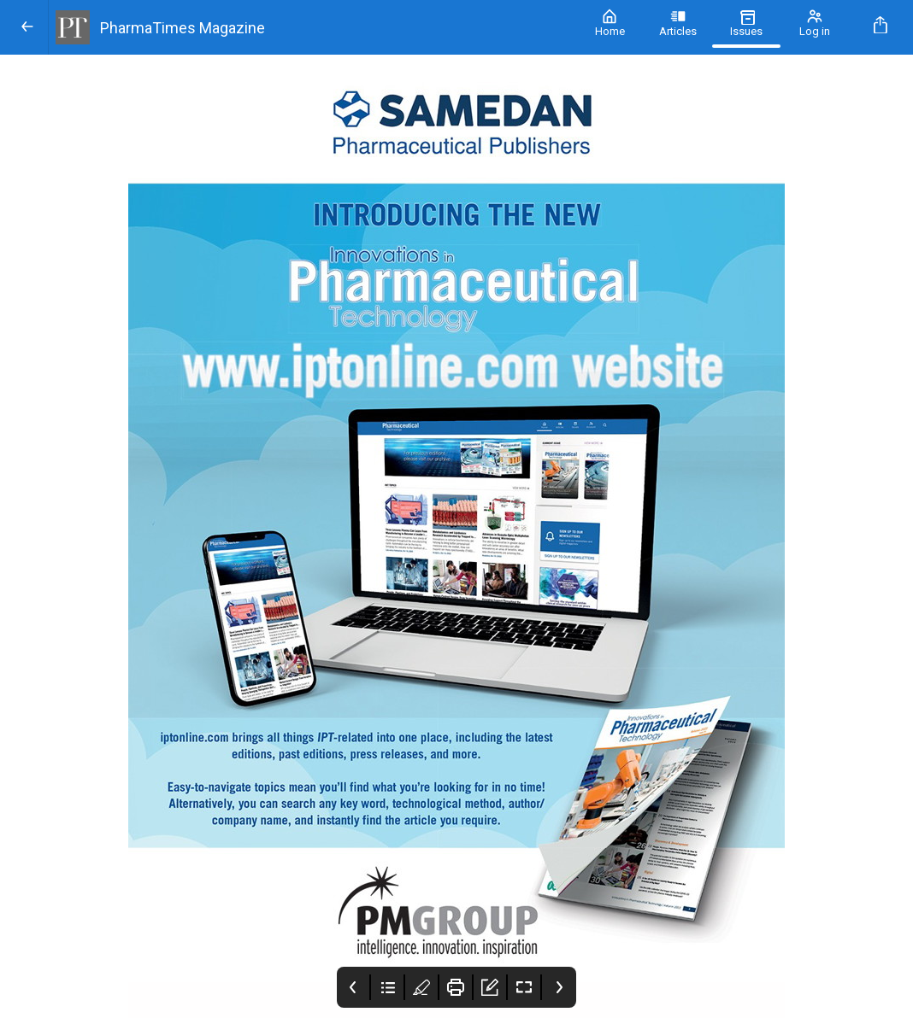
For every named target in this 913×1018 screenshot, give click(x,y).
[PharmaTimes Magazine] (312, 27)
